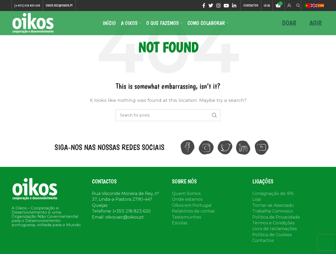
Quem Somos (186, 194)
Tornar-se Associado (273, 206)
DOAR (289, 23)
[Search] (297, 5)
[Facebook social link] (204, 5)
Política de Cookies (272, 235)
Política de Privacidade (276, 217)
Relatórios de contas (193, 211)
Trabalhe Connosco (272, 211)
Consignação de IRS (273, 194)
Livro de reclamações (274, 229)
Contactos (263, 241)
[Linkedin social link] (234, 5)
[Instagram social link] (218, 5)
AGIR (315, 23)
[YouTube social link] (226, 5)
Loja (256, 200)
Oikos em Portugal (192, 206)
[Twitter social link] (211, 5)
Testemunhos (186, 217)
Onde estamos (187, 200)
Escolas (179, 223)
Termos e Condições (273, 223)
